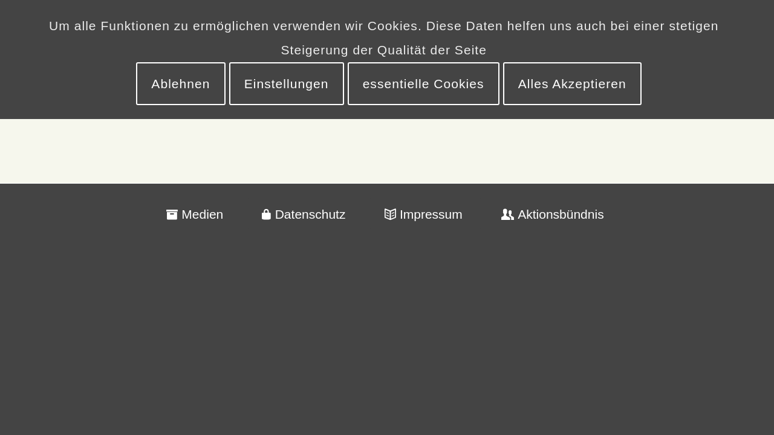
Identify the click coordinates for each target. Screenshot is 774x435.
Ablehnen (180, 84)
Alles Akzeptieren (572, 84)
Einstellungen (286, 84)
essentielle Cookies (423, 84)
